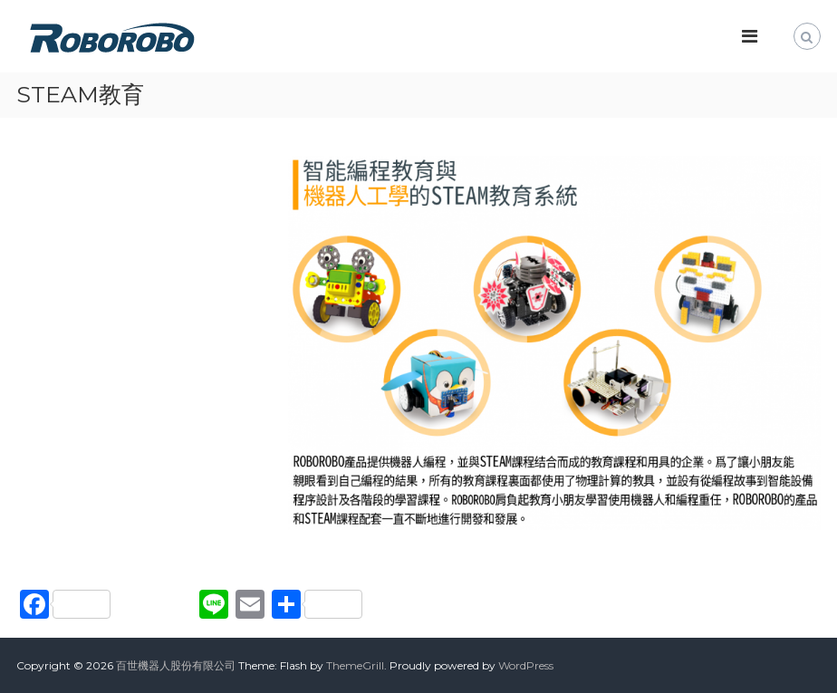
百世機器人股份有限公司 (176, 665)
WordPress (525, 665)
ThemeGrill (355, 665)
